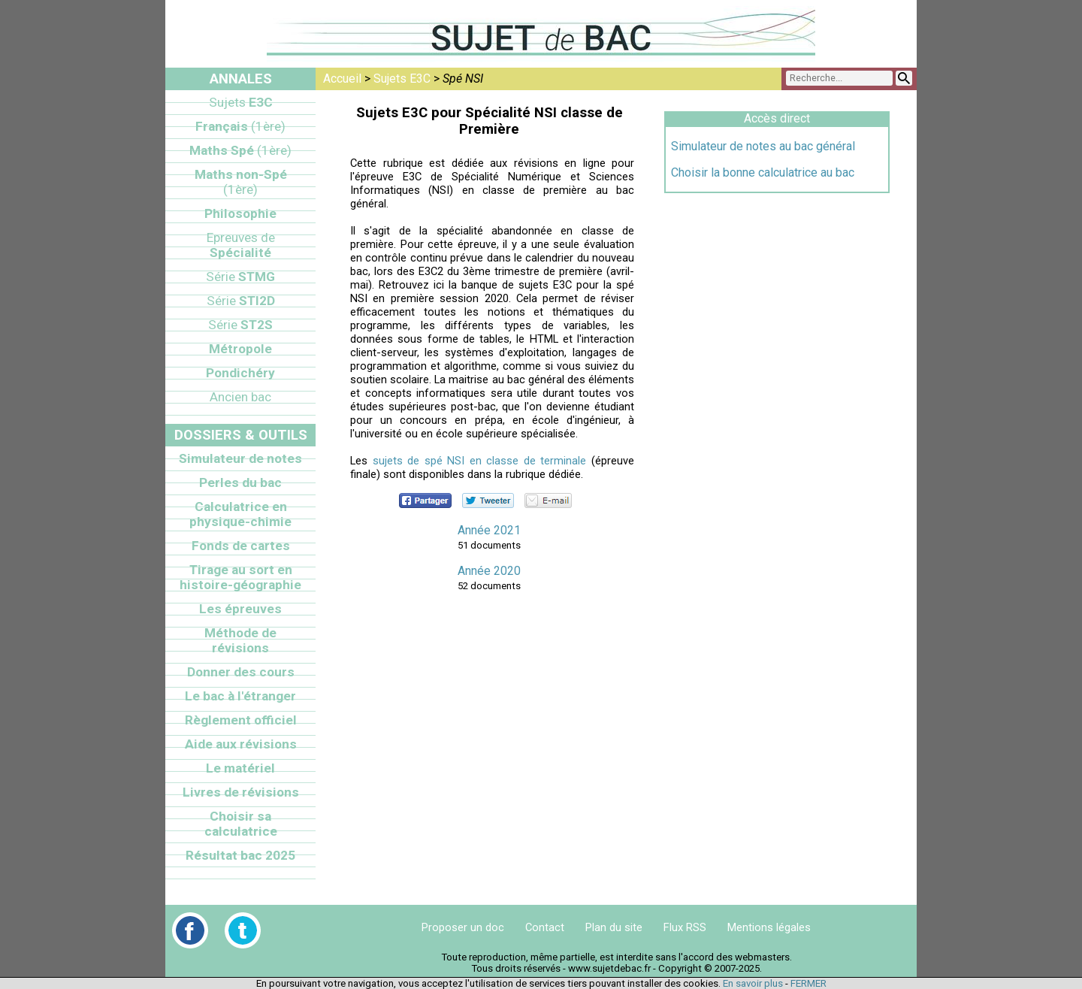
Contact (544, 927)
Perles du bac (240, 482)
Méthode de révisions (240, 640)
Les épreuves (240, 608)
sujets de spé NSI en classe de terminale (480, 460)
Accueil (342, 78)
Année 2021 (489, 530)
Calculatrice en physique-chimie (240, 514)
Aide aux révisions (241, 744)
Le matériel (240, 768)
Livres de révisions (241, 792)
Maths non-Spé (241, 182)
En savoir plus (753, 983)
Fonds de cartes (241, 545)
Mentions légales (769, 927)
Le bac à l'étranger (240, 695)
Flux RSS (684, 927)
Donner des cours (241, 671)
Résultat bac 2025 (240, 855)
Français (240, 126)
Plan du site (613, 927)
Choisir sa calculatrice (240, 824)
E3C (241, 102)
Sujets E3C (402, 78)
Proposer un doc (463, 927)
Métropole (240, 348)
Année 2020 (489, 571)
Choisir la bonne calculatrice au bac (762, 172)
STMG (240, 276)
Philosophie (240, 213)
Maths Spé (240, 150)
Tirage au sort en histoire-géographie (240, 577)
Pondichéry (240, 372)
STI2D (241, 300)
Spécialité (241, 245)
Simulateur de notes (240, 458)
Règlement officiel (241, 719)
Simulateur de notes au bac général (763, 146)
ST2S (240, 324)
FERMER (808, 983)
